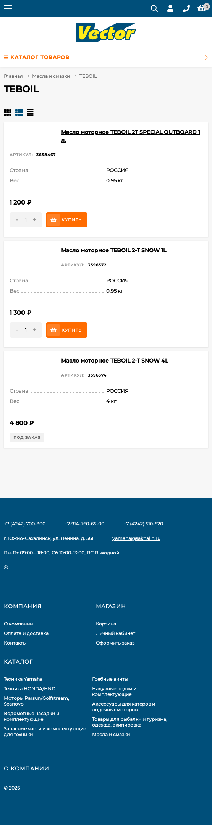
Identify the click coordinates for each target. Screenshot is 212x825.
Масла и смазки (51, 76)
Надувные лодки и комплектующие (114, 691)
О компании (18, 624)
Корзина (106, 624)
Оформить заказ (115, 643)
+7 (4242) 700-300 (24, 524)
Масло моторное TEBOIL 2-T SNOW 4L (114, 360)
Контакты (15, 643)
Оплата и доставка (26, 633)
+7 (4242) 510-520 (143, 524)
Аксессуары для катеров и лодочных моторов (123, 706)
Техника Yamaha (23, 679)
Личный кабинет (115, 633)
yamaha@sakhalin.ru (136, 538)
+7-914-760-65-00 (84, 524)
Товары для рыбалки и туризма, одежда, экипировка (129, 722)
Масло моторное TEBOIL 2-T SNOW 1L (113, 250)
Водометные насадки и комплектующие (31, 716)
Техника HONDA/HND (29, 688)
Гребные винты (110, 679)
